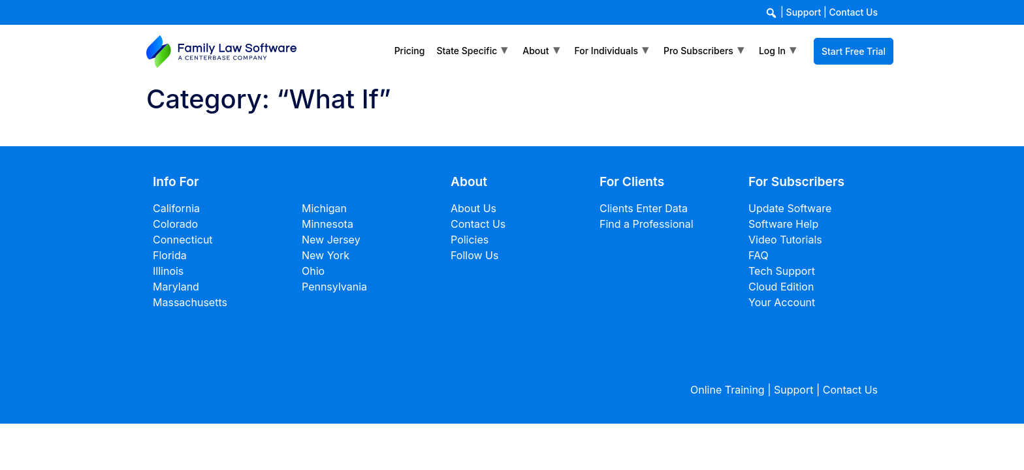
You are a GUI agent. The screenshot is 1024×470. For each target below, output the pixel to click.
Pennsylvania (334, 286)
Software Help (783, 223)
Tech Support (781, 270)
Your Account (781, 302)
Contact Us (853, 12)
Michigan (324, 208)
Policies (469, 239)
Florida (170, 255)
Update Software (789, 208)
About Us (473, 208)
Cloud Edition (781, 286)
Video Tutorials (785, 239)
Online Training (727, 389)
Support (804, 12)
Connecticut (183, 239)
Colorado (175, 223)
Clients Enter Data (644, 208)
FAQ (758, 255)
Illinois (168, 270)
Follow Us (474, 255)
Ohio (313, 270)
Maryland (176, 286)
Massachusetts (190, 302)
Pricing (409, 50)
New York (325, 255)
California (176, 208)
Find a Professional (647, 223)
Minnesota (327, 223)
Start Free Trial (854, 51)
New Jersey (331, 239)
